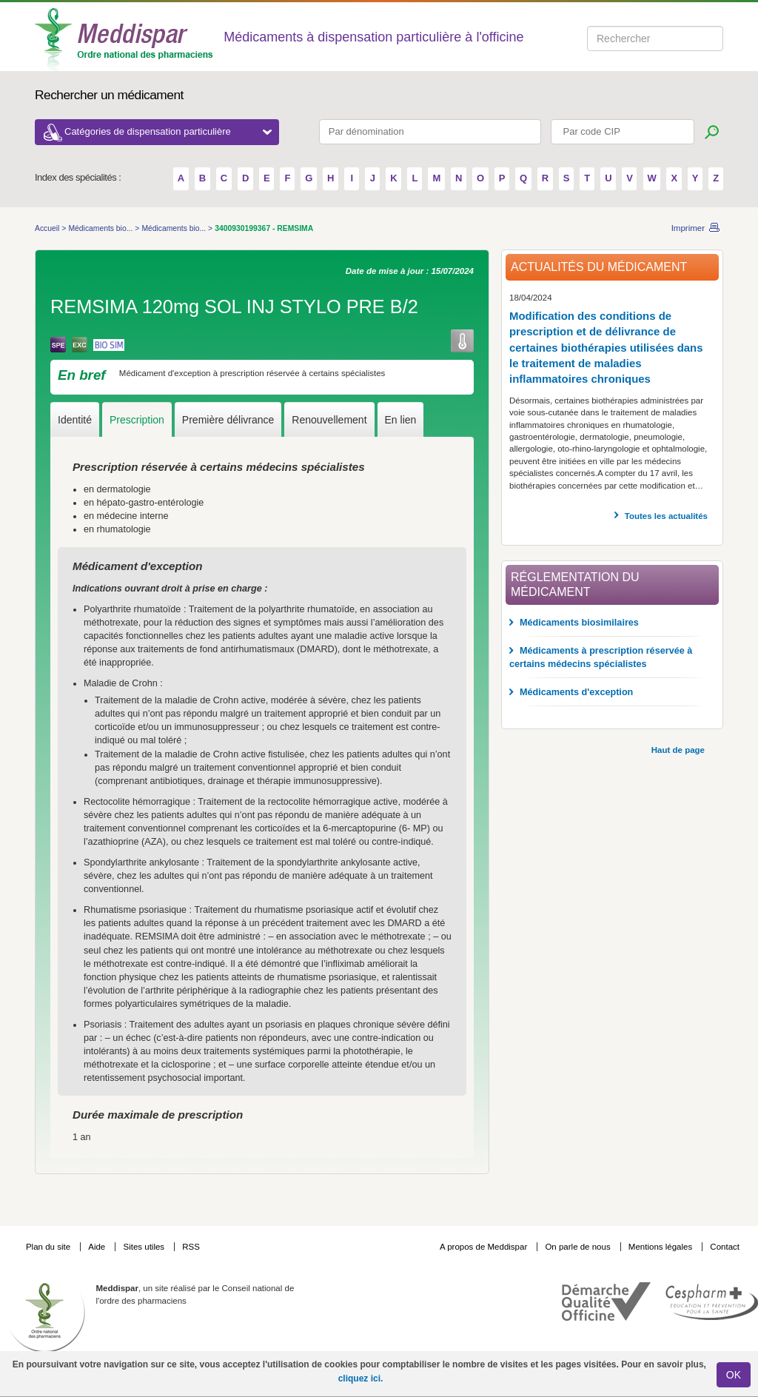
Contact (724, 1246)
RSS (191, 1246)
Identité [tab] (75, 420)
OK (733, 1375)
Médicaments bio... (101, 228)
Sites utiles (145, 1246)
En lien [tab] (401, 420)
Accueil (48, 228)
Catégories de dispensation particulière (168, 131)
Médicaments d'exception (576, 692)
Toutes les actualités (666, 516)
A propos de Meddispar (483, 1246)
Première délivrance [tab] (228, 420)
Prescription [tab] (137, 420)
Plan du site (49, 1246)
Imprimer (688, 228)
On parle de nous (577, 1246)
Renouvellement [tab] (329, 420)
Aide (97, 1246)
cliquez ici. (360, 1378)
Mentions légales (661, 1246)
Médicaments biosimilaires (579, 622)
